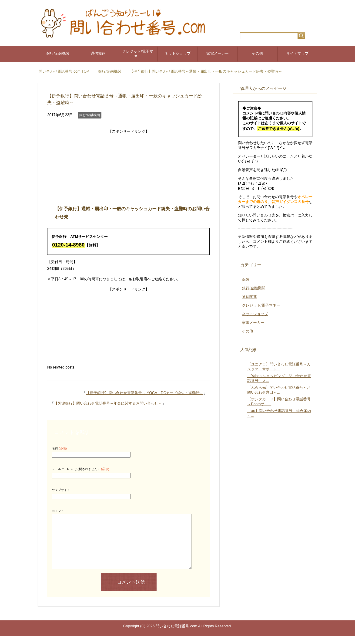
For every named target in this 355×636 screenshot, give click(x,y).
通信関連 (97, 53)
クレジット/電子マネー (137, 53)
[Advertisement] (129, 167)
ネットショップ (177, 53)
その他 (257, 53)
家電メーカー (217, 53)
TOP (64, 71)
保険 (245, 279)
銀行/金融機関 (58, 53)
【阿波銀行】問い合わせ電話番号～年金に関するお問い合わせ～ (108, 403)
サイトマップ (297, 53)
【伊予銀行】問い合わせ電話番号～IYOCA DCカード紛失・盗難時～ (144, 393)
